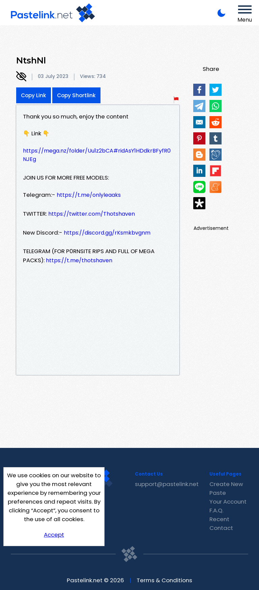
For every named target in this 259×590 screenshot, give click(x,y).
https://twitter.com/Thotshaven (91, 214)
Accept (54, 535)
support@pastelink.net (167, 484)
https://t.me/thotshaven (79, 260)
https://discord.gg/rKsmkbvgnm (107, 233)
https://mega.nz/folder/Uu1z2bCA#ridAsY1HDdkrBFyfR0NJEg (97, 155)
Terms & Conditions (164, 580)
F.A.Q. (216, 510)
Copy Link (33, 95)
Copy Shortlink (76, 95)
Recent (219, 519)
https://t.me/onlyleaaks (89, 195)
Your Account (228, 502)
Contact (221, 528)
